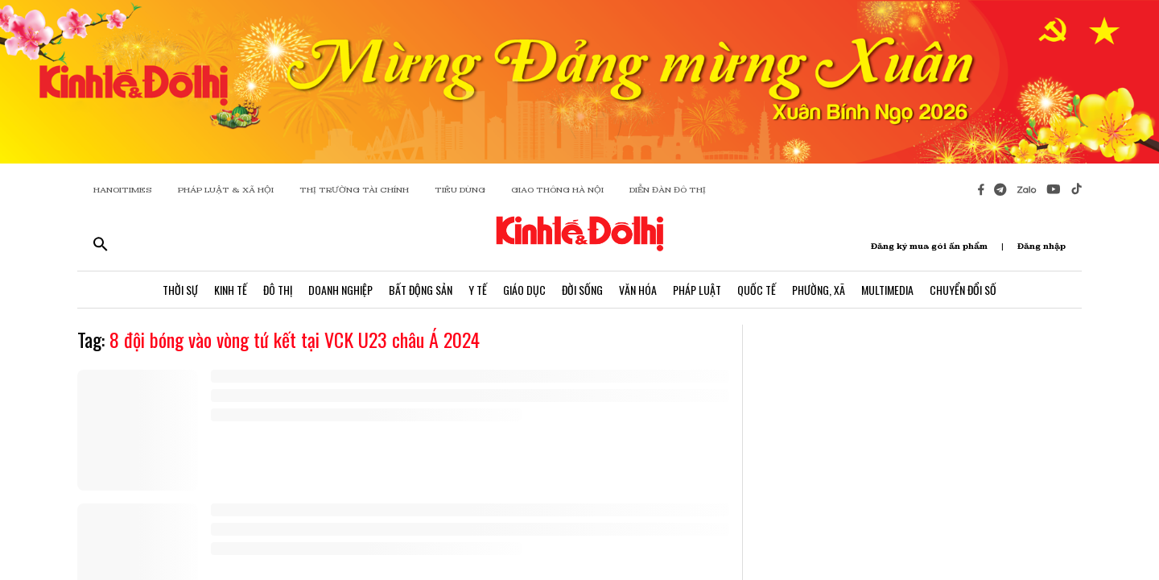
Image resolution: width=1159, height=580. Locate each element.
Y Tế (477, 289)
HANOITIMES (122, 189)
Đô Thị (277, 289)
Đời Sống (582, 289)
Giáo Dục (524, 289)
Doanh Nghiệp (340, 289)
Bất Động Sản (420, 289)
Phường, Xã (818, 289)
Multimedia (887, 289)
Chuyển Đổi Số (963, 289)
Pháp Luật (697, 289)
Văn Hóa (638, 289)
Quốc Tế (756, 289)
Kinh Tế (230, 289)
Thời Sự (180, 289)
